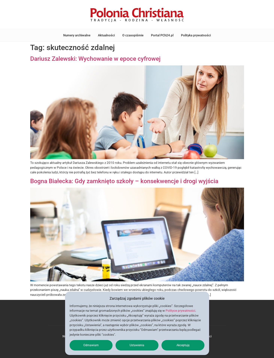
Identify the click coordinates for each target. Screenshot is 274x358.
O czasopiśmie (132, 35)
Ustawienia (137, 345)
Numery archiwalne (76, 35)
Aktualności (106, 35)
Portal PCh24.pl (162, 35)
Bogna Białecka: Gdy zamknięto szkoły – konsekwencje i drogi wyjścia (124, 181)
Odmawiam (91, 345)
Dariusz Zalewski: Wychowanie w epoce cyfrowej (95, 58)
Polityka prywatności (196, 35)
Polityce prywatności (180, 310)
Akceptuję (182, 345)
